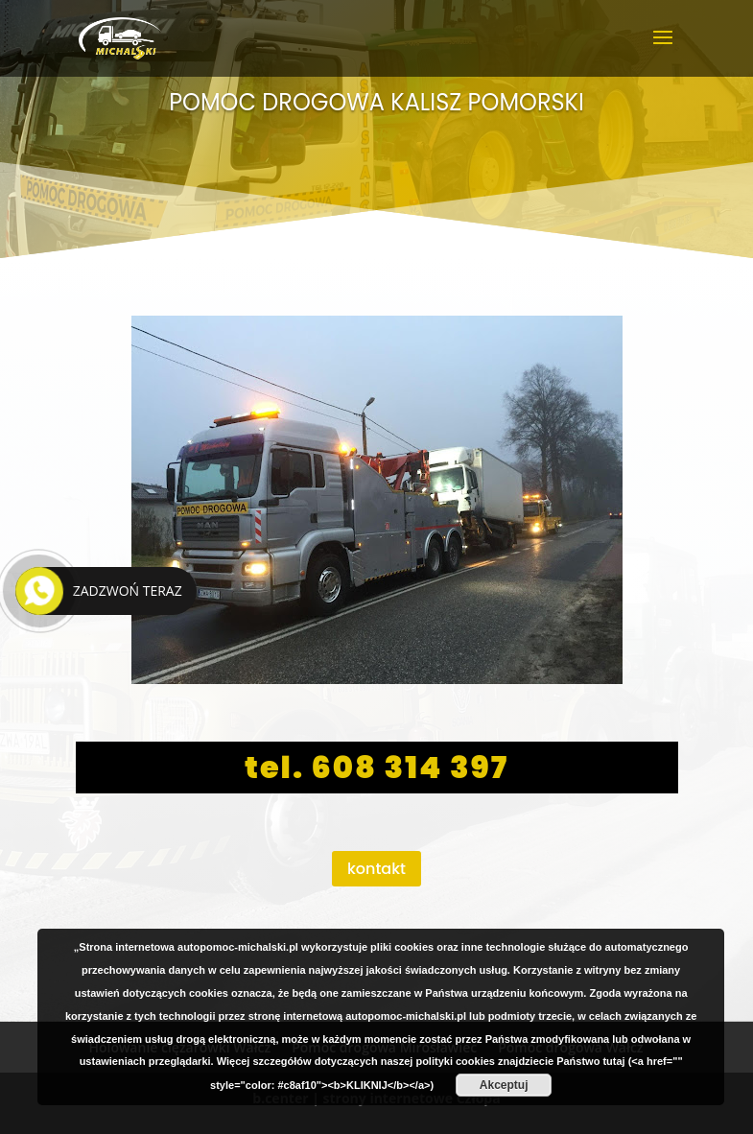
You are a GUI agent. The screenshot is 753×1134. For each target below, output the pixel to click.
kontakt (376, 869)
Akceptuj (504, 1085)
